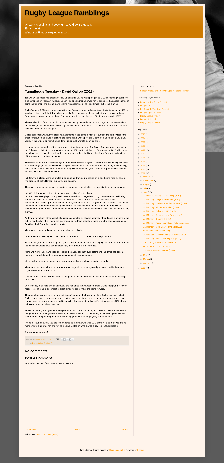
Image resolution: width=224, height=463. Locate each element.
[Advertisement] (112, 59)
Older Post (123, 429)
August (146, 184)
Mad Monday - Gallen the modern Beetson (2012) (165, 203)
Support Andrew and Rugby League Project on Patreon (164, 91)
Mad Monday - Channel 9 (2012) (157, 219)
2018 (143, 150)
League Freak (146, 105)
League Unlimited (148, 119)
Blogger (140, 450)
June (145, 192)
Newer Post (31, 429)
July (145, 188)
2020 (143, 142)
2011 (143, 268)
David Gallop (37, 343)
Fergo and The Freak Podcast (153, 102)
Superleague (56, 343)
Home (77, 429)
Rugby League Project (150, 116)
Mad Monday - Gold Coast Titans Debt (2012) (163, 227)
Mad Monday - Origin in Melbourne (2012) (161, 199)
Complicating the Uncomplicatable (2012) (161, 242)
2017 (143, 154)
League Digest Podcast (150, 112)
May (145, 255)
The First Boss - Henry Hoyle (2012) (159, 250)
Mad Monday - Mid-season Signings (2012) (162, 238)
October (147, 177)
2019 (143, 146)
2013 (143, 169)
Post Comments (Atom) (47, 434)
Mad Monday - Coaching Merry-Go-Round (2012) (164, 235)
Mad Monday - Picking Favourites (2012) (161, 207)
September (148, 180)
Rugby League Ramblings (67, 13)
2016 (143, 158)
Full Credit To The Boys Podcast (154, 109)
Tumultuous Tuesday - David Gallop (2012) (162, 196)
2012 (143, 173)
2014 (143, 165)
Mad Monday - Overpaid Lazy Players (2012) (163, 215)
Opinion (47, 343)
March (146, 259)
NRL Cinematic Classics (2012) (156, 246)
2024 (143, 138)
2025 (143, 134)
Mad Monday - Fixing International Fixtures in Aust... (166, 223)
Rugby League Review (150, 123)
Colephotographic (117, 450)
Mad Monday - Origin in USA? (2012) (159, 211)
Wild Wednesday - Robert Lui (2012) (159, 231)
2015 (143, 161)
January (147, 263)
